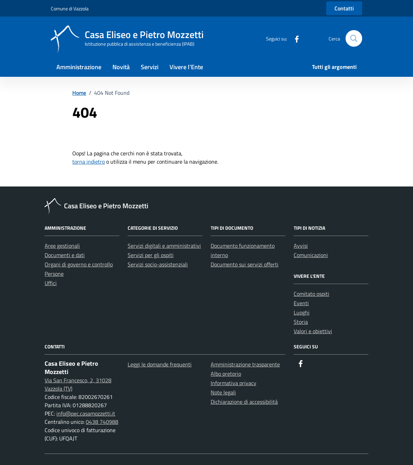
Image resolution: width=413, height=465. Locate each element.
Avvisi (301, 245)
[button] (354, 38)
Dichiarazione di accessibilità (244, 402)
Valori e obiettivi (313, 331)
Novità (121, 67)
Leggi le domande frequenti (160, 364)
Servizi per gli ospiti (151, 255)
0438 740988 (102, 422)
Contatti (344, 8)
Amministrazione (78, 67)
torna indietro (88, 161)
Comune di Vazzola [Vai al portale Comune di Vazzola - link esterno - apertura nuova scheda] (70, 8)
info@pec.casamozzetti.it (85, 413)
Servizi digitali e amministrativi (164, 245)
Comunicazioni (311, 255)
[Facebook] (294, 38)
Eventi (301, 303)
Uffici (51, 283)
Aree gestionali (62, 245)
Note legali (223, 392)
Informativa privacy (233, 383)
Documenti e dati (65, 255)
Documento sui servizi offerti (244, 264)
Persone (54, 274)
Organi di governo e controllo (79, 264)
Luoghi (302, 312)
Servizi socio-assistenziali (158, 264)
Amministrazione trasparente (245, 364)
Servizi (149, 67)
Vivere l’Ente (186, 67)
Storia (301, 322)
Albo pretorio (226, 374)
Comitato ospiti (311, 294)
